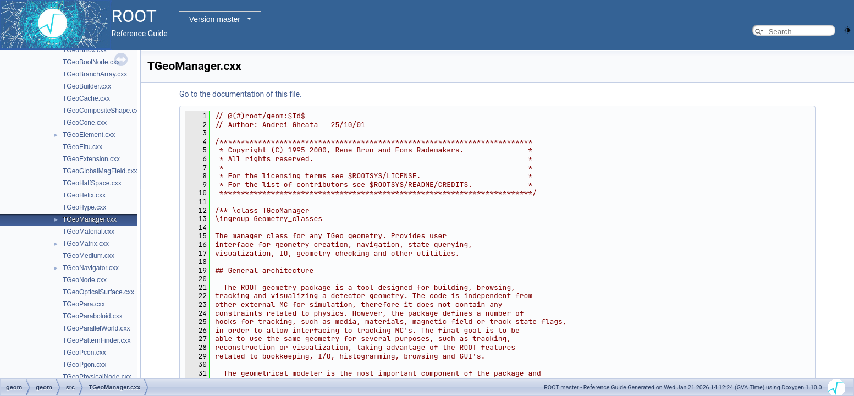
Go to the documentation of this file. (240, 94)
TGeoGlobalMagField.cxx (100, 171)
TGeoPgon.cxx (84, 365)
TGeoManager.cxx (90, 219)
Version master (214, 19)
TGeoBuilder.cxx (87, 86)
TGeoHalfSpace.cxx (92, 183)
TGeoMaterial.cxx (88, 231)
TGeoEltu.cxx (82, 147)
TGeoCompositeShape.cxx (102, 110)
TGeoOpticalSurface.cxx (98, 292)
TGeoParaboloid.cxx (93, 316)
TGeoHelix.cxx (84, 195)
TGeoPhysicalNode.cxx (97, 377)
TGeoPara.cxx (84, 304)
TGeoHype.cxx (84, 207)
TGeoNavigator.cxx (91, 268)
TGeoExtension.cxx (91, 159)
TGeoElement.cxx (89, 135)
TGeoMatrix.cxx (86, 244)
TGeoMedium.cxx (88, 256)
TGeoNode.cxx (85, 280)
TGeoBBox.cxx (85, 50)
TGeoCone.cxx (85, 123)
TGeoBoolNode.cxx (91, 62)
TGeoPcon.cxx (84, 352)
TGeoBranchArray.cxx (95, 74)
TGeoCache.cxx (86, 98)
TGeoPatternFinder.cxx (96, 340)
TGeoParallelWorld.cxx (96, 328)
